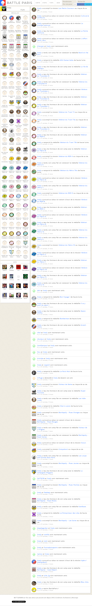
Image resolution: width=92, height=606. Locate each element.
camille (46, 534)
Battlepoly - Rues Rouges (47, 422)
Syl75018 (40, 478)
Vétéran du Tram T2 (67, 112)
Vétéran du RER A (66, 156)
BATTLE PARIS (19, 3)
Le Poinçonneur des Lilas (69, 513)
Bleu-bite (84, 582)
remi (45, 541)
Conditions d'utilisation (62, 597)
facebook (80, 4)
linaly (9, 8)
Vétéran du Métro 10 (67, 245)
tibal (39, 332)
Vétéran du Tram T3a (67, 120)
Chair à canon (65, 406)
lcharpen (40, 46)
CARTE (38, 2)
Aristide (40, 358)
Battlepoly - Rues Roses (46, 501)
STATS (44, 2)
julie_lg (47, 575)
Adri (38, 290)
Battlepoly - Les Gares (68, 520)
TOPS (51, 2)
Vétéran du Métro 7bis (68, 170)
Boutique (75, 597)
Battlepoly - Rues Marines (69, 485)
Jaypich (47, 365)
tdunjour (40, 339)
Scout (83, 443)
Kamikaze (82, 506)
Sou (38, 352)
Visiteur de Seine (65, 384)
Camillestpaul (42, 345)
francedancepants (51, 547)
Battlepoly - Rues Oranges (69, 412)
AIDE (58, 2)
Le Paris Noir (65, 371)
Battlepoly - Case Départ (47, 570)
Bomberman (64, 319)
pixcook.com (42, 597)
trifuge (40, 378)
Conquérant (63, 449)
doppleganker (42, 528)
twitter (88, 4)
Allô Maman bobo (66, 60)
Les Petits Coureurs (66, 8)
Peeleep (47, 492)
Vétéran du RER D (66, 193)
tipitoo (39, 554)
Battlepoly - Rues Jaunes (69, 463)
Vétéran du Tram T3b (68, 142)
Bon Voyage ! (65, 297)
